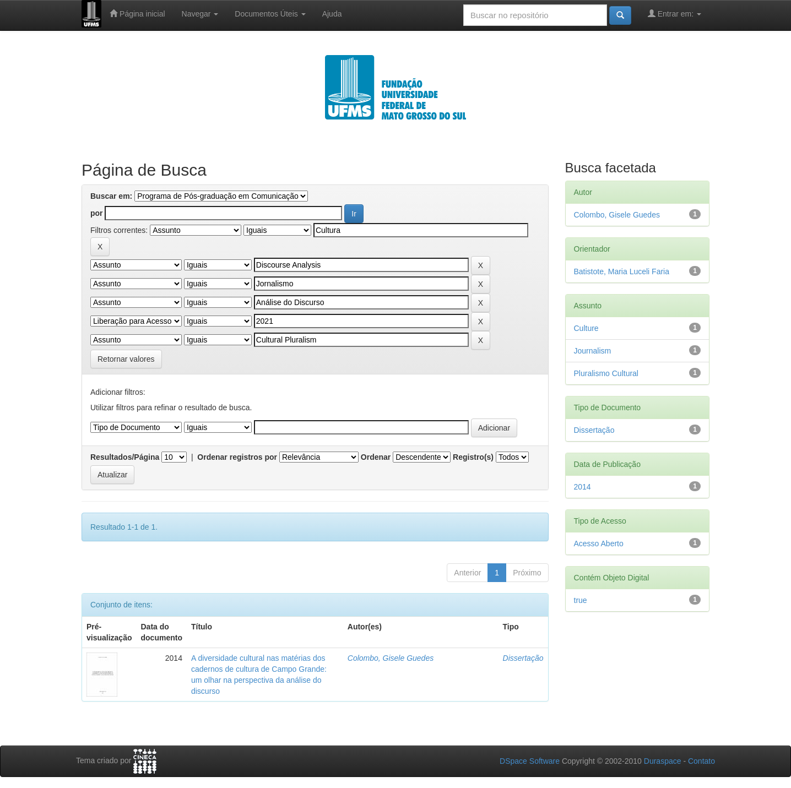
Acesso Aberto (599, 543)
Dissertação (523, 658)
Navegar (200, 13)
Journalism (592, 350)
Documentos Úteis (270, 13)
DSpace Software (530, 761)
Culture (586, 328)
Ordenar (376, 457)
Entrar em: (674, 13)
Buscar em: (111, 196)
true (580, 600)
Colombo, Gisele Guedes (391, 658)
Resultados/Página (124, 457)
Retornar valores (126, 359)
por (96, 213)
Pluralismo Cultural (606, 373)
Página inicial (137, 13)
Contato (701, 761)
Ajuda (332, 13)
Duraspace (662, 761)
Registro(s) (473, 457)
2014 (582, 486)
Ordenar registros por (237, 457)
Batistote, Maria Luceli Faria (622, 271)
